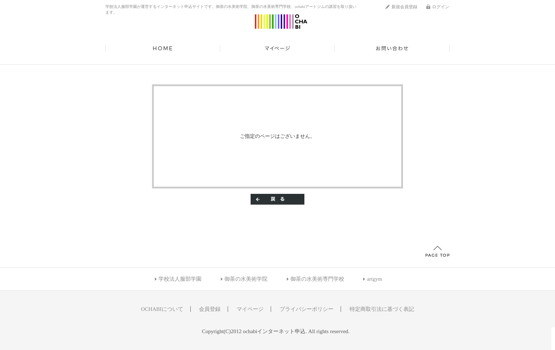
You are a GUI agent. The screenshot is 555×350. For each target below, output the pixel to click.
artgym (374, 279)
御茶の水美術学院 (245, 279)
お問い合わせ (392, 48)
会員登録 (209, 309)
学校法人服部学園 (179, 279)
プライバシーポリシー (306, 309)
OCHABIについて (162, 309)
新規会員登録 (404, 6)
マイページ (277, 48)
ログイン (440, 6)
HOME (162, 48)
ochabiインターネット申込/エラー (281, 21)
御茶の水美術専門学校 (317, 279)
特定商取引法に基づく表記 (382, 309)
